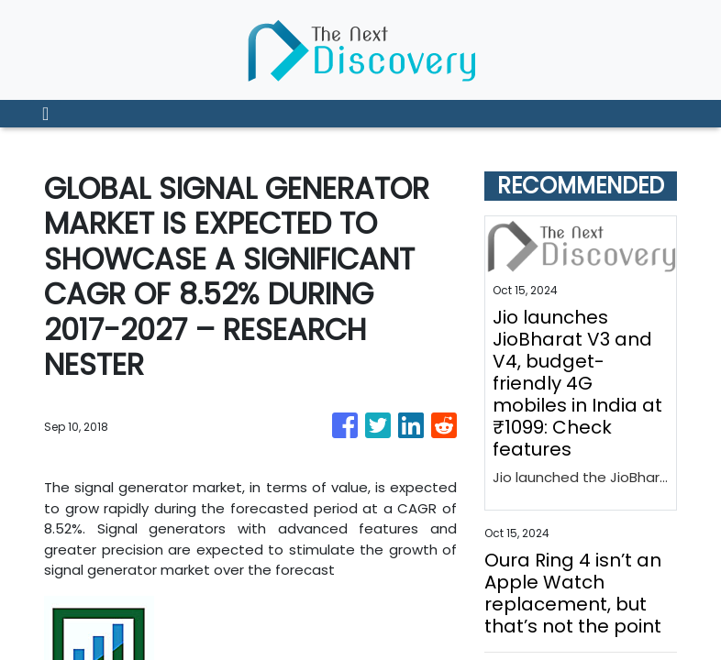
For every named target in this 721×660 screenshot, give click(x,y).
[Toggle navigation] (45, 113)
